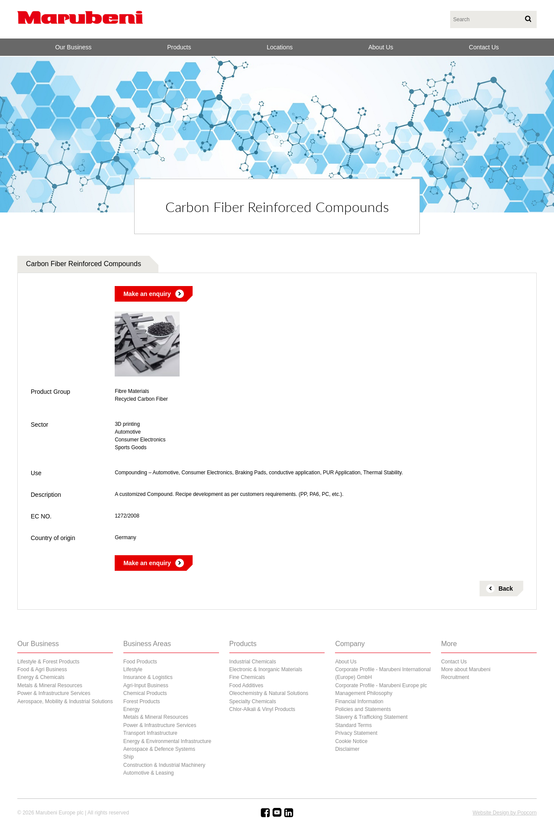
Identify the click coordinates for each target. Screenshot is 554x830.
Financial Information (359, 701)
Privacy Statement (356, 733)
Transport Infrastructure (150, 733)
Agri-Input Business (145, 685)
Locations (280, 47)
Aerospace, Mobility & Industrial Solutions (65, 701)
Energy (131, 709)
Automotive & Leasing (148, 773)
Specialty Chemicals (252, 701)
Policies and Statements (363, 709)
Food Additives (246, 685)
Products (179, 47)
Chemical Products (145, 693)
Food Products (140, 662)
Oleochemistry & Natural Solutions (269, 693)
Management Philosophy (363, 693)
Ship (128, 757)
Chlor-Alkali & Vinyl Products (262, 709)
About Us (380, 47)
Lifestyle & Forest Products (48, 662)
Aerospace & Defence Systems (159, 749)
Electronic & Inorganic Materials (266, 669)
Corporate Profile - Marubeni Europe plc (381, 685)
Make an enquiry (147, 293)
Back (506, 588)
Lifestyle (132, 669)
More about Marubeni (465, 669)
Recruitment (455, 677)
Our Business (73, 47)
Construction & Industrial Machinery (164, 765)
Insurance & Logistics (148, 677)
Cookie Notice (351, 741)
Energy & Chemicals (40, 677)
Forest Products (141, 701)
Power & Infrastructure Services (53, 693)
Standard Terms (353, 725)
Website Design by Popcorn (505, 813)
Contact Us (484, 47)
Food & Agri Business (42, 669)
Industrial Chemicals (252, 662)
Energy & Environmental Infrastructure (167, 741)
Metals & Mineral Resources (49, 685)
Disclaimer (347, 749)
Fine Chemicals (247, 677)
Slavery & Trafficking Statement (371, 717)
